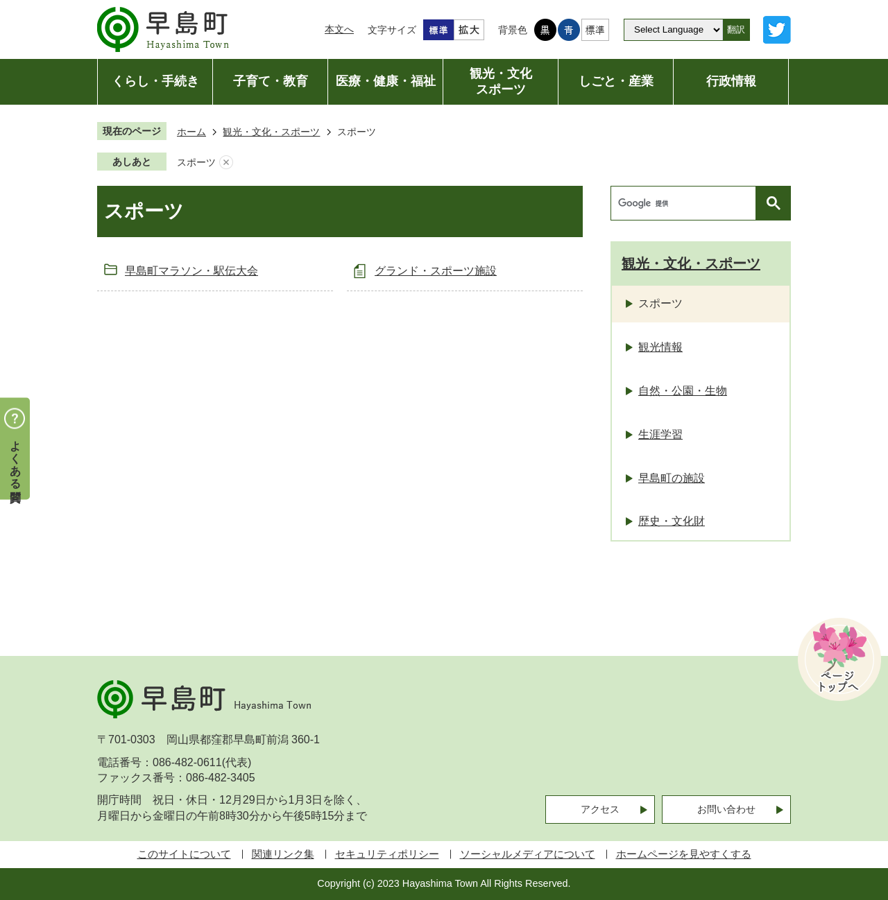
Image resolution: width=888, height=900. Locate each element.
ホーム (191, 131)
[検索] (686, 203)
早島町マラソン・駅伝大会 (191, 271)
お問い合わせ (726, 809)
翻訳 (736, 29)
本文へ (339, 29)
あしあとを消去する (226, 163)
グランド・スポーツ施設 (436, 271)
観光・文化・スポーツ (271, 131)
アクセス (600, 809)
